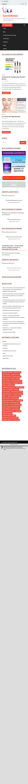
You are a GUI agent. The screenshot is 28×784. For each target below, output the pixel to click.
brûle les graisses (6, 408)
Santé (4, 45)
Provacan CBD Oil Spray (15, 438)
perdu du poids (19, 434)
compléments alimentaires (8, 421)
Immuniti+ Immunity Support (10, 347)
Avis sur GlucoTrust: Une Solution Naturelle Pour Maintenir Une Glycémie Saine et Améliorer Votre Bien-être (14, 323)
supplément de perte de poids (9, 449)
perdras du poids (6, 432)
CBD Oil (4, 419)
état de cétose (16, 454)
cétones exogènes (19, 421)
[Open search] (24, 25)
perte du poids (6, 438)
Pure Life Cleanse (6, 443)
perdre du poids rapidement (8, 434)
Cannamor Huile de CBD (9, 366)
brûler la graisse (6, 413)
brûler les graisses (7, 415)
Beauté (5, 48)
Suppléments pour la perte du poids (10, 451)
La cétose (16, 423)
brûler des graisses (16, 410)
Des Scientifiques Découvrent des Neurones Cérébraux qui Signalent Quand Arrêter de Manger (14, 335)
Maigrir (4, 430)
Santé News (6, 38)
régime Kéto (18, 445)
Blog (4, 31)
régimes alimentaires (7, 447)
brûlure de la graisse (7, 417)
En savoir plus (6, 93)
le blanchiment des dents (16, 425)
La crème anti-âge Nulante (11, 116)
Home (4, 28)
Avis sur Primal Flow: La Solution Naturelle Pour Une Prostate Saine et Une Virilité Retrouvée (13, 329)
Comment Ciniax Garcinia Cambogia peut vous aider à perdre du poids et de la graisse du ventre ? (14, 357)
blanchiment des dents (7, 406)
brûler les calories (15, 413)
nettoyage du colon (16, 430)
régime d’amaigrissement (8, 445)
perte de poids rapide (14, 436)
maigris (9, 430)
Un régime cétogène (7, 454)
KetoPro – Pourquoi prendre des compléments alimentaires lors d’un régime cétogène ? (13, 351)
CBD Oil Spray (11, 419)
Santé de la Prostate (8, 390)
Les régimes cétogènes (17, 428)
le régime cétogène (7, 428)
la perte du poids (6, 425)
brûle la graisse (17, 406)
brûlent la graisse (15, 408)
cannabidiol (15, 417)
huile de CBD (10, 423)
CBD (21, 417)
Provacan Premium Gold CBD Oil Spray (11, 441)
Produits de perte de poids (9, 35)
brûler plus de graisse (16, 415)
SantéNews (10, 16)
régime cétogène (15, 443)
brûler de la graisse (7, 410)
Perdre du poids (14, 432)
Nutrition (5, 42)
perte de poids (6, 436)
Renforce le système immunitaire (11, 344)
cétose (4, 423)
